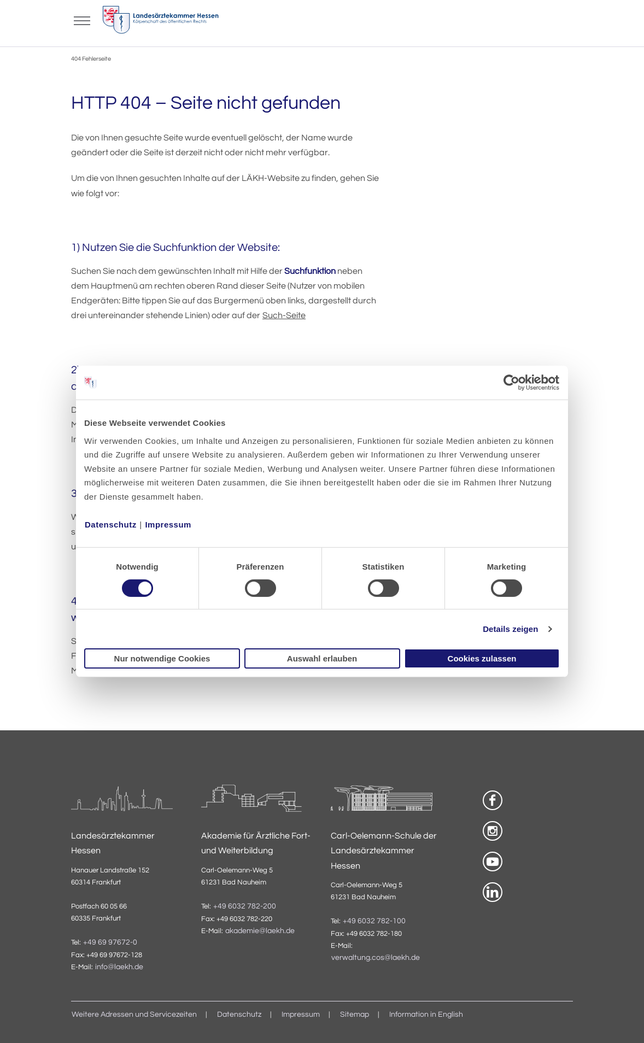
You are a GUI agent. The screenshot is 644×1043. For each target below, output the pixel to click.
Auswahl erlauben (322, 658)
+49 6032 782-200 (244, 906)
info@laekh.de (119, 967)
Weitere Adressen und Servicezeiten (134, 1014)
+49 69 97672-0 (110, 942)
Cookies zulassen (482, 658)
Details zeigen (510, 629)
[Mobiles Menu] (82, 20)
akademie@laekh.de (260, 931)
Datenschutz (111, 524)
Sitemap (354, 1014)
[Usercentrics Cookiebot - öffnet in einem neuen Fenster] (512, 382)
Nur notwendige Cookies (162, 658)
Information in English (426, 1014)
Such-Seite (284, 315)
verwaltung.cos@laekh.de (375, 958)
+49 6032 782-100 (374, 921)
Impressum (168, 524)
